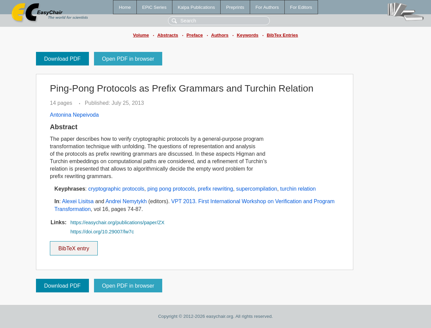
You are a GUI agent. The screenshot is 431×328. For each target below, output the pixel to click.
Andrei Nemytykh (126, 201)
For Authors (267, 7)
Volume (141, 35)
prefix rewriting (215, 189)
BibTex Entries (282, 35)
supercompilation (256, 189)
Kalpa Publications (196, 7)
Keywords (248, 35)
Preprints (235, 7)
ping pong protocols (171, 189)
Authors (219, 35)
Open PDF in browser (128, 59)
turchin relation (298, 189)
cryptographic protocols (116, 189)
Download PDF (62, 59)
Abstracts (167, 35)
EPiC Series (154, 7)
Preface (194, 35)
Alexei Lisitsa (78, 201)
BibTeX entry (73, 246)
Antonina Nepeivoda (74, 115)
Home (125, 7)
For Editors (301, 7)
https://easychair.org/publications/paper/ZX (117, 222)
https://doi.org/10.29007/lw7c (102, 231)
